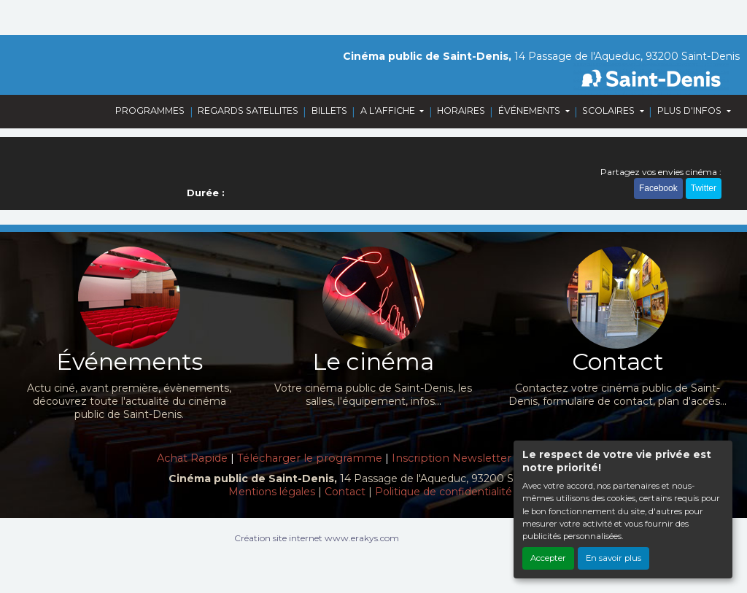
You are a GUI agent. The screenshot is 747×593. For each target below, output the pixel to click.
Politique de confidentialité (443, 491)
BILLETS (329, 110)
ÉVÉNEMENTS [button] (530, 110)
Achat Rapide (192, 458)
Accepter (548, 558)
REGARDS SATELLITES (248, 110)
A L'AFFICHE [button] (388, 110)
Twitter (703, 188)
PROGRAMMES (150, 110)
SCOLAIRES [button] (609, 110)
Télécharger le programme (309, 458)
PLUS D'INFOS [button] (690, 110)
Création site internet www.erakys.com (316, 537)
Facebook (658, 188)
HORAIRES (461, 110)
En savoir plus (613, 558)
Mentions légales (271, 491)
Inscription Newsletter (451, 458)
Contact (345, 491)
